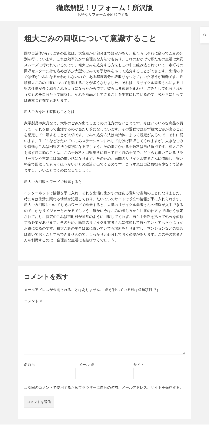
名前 (30, 365)
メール (86, 365)
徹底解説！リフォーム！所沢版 (104, 7)
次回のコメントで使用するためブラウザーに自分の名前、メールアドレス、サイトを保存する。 (105, 387)
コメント (33, 301)
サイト (138, 365)
